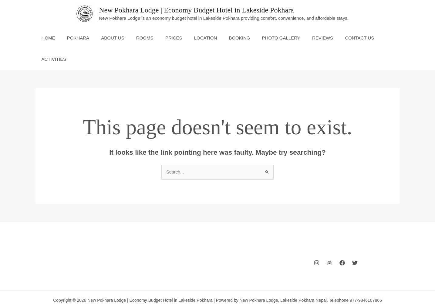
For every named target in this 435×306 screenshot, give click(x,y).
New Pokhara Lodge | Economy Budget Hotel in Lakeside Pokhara (196, 10)
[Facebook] (342, 242)
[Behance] (329, 242)
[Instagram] (316, 242)
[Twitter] (355, 242)
